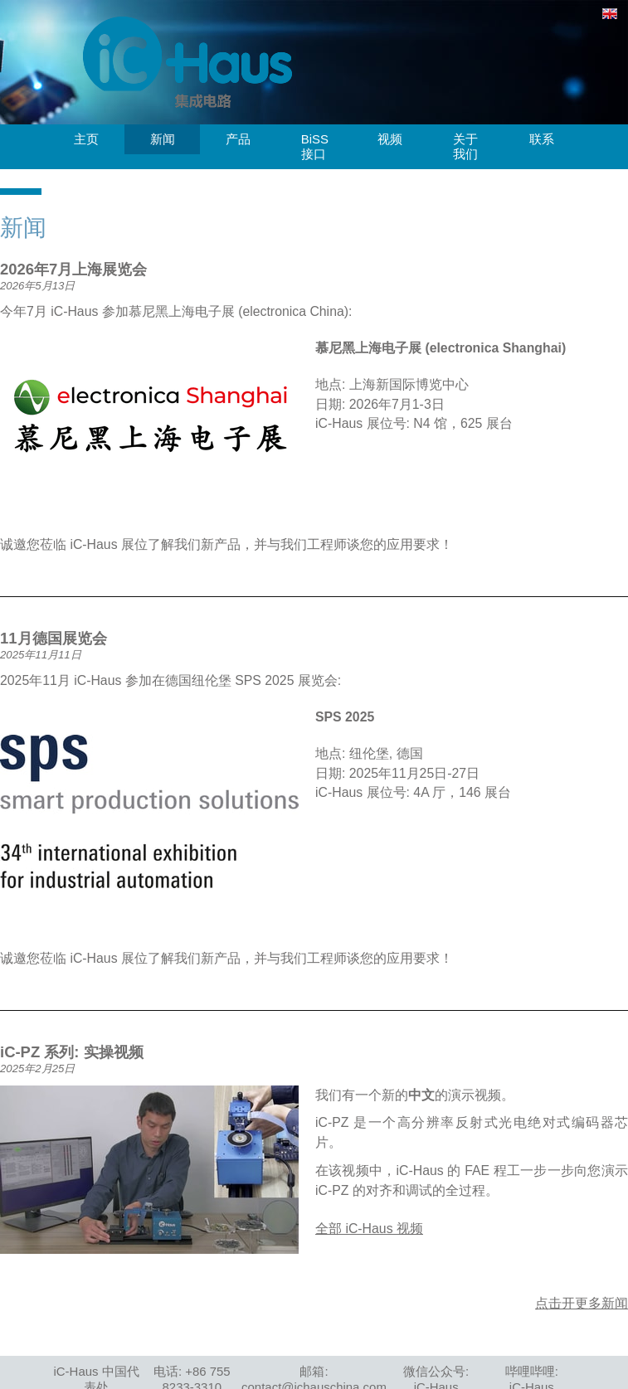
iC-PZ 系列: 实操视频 (72, 1052)
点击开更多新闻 (581, 1303)
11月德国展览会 (53, 638)
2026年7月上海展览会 (73, 269)
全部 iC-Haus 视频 (369, 1228)
